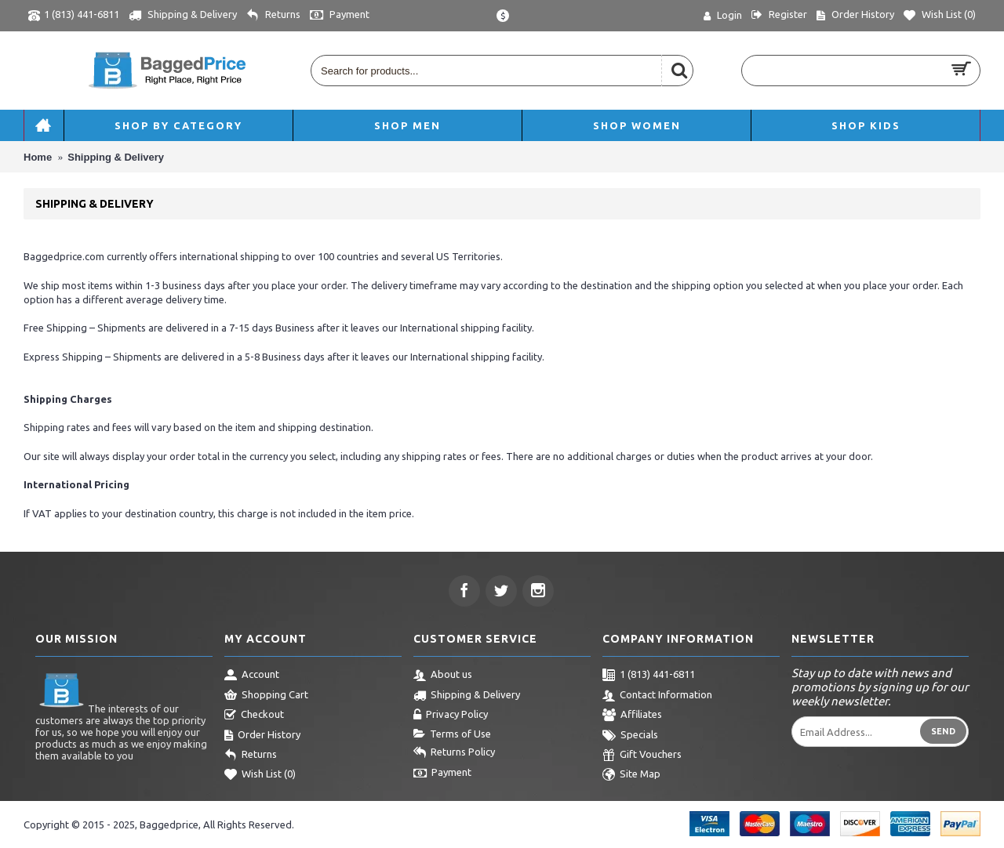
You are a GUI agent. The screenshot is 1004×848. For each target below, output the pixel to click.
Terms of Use (452, 734)
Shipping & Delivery (466, 696)
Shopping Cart (266, 696)
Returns (250, 755)
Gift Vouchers (642, 755)
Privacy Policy (450, 715)
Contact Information (657, 696)
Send (943, 731)
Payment (442, 773)
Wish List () (260, 775)
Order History (262, 736)
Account (251, 676)
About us (442, 676)
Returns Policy (454, 753)
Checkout (254, 715)
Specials (630, 736)
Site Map (631, 775)
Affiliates (632, 715)
